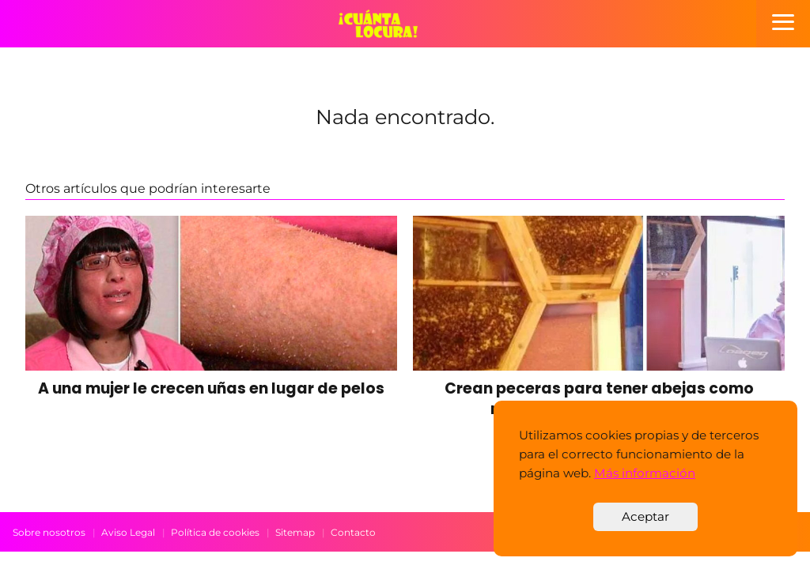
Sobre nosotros (49, 532)
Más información (644, 472)
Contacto (353, 532)
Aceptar (645, 516)
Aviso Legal (128, 532)
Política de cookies (215, 532)
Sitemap (295, 532)
